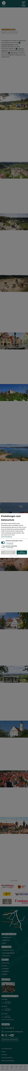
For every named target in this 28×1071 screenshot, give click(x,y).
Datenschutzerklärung (6, 536)
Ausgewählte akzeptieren (8, 552)
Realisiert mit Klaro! (14, 556)
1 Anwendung (9, 543)
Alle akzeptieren (22, 552)
